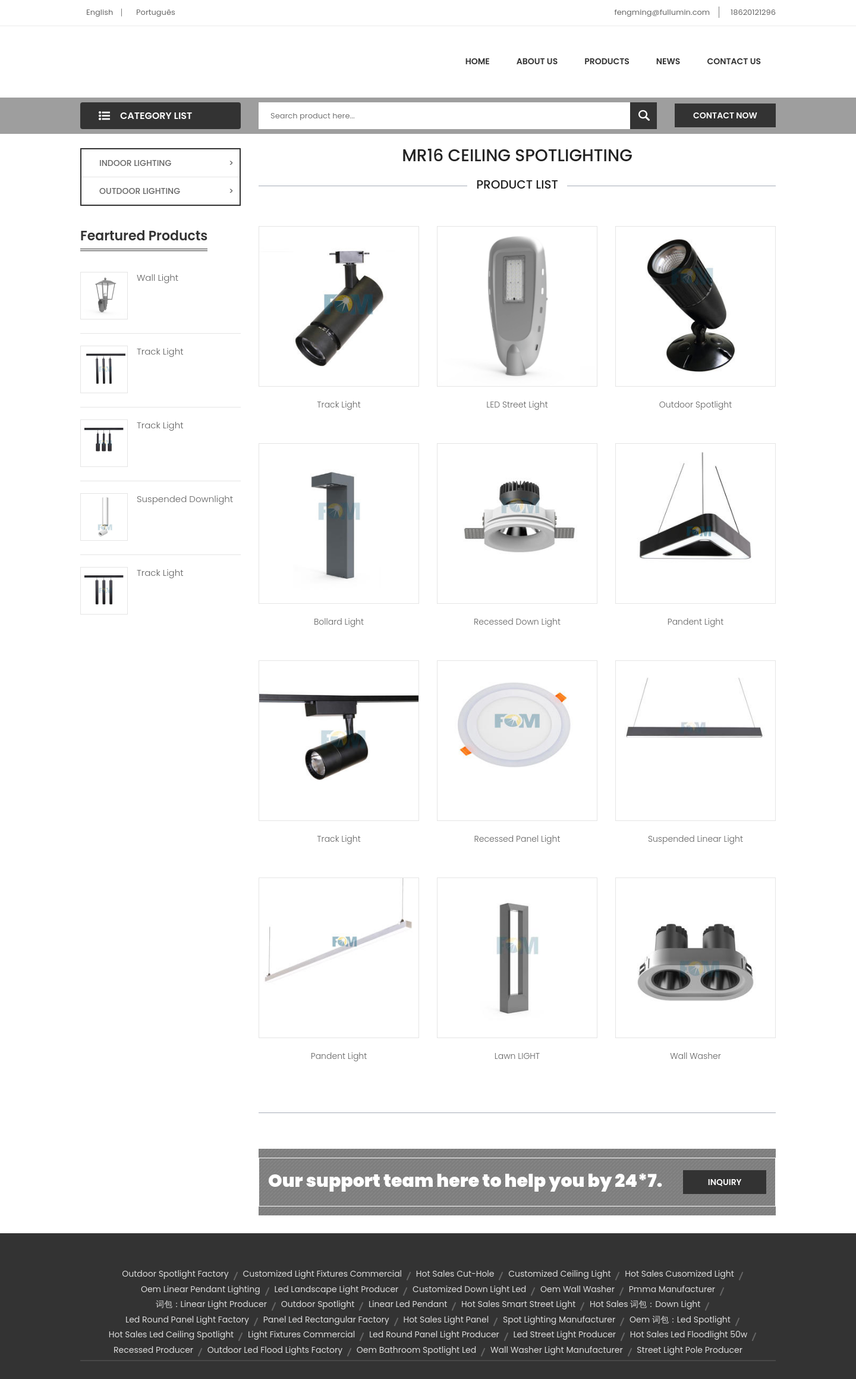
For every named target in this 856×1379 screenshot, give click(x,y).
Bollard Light (339, 622)
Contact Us (734, 61)
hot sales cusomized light (679, 1274)
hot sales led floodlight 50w (688, 1334)
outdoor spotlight (318, 1304)
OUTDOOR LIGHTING (166, 191)
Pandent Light (695, 622)
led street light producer (565, 1334)
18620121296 (753, 12)
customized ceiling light (559, 1274)
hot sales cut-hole (455, 1274)
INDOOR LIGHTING (166, 163)
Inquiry (725, 1182)
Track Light (160, 352)
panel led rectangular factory (326, 1319)
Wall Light (157, 278)
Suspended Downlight (185, 499)
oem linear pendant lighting (200, 1289)
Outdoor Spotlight (695, 404)
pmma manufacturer (672, 1289)
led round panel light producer (434, 1334)
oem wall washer (577, 1289)
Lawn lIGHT (517, 1056)
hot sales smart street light (518, 1304)
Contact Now (725, 115)
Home (477, 61)
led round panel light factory (187, 1319)
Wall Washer (695, 1056)
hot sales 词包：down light (645, 1304)
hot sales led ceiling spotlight (171, 1334)
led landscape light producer (336, 1289)
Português (155, 12)
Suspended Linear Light (695, 839)
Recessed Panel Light (517, 839)
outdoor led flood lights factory (274, 1350)
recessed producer (153, 1350)
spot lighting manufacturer (559, 1319)
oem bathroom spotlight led (416, 1350)
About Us (537, 61)
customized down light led (469, 1289)
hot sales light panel (446, 1319)
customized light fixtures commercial (322, 1274)
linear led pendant (408, 1304)
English (99, 12)
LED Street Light (516, 404)
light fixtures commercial (301, 1334)
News (668, 61)
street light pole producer (689, 1350)
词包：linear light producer (211, 1304)
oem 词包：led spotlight (680, 1319)
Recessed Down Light (517, 622)
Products (607, 61)
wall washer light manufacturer (556, 1350)
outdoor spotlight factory (175, 1274)
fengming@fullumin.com (662, 12)
